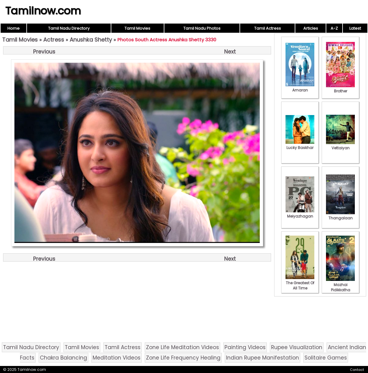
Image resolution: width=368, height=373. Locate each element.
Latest (355, 28)
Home (13, 28)
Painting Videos (245, 347)
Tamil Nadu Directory (69, 28)
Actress (53, 39)
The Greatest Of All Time (300, 283)
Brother (340, 88)
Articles (310, 28)
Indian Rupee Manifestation (262, 357)
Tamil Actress (267, 28)
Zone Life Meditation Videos (182, 347)
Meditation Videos (116, 357)
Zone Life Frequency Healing (183, 357)
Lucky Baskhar (300, 145)
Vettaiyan (340, 145)
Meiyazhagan (300, 213)
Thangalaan (340, 215)
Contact (357, 369)
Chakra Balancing (63, 357)
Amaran (300, 87)
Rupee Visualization (296, 347)
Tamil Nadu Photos (201, 28)
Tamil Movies (137, 28)
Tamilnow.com (43, 10)
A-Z (334, 28)
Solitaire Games (326, 357)
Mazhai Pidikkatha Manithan (340, 287)
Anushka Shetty (91, 39)
